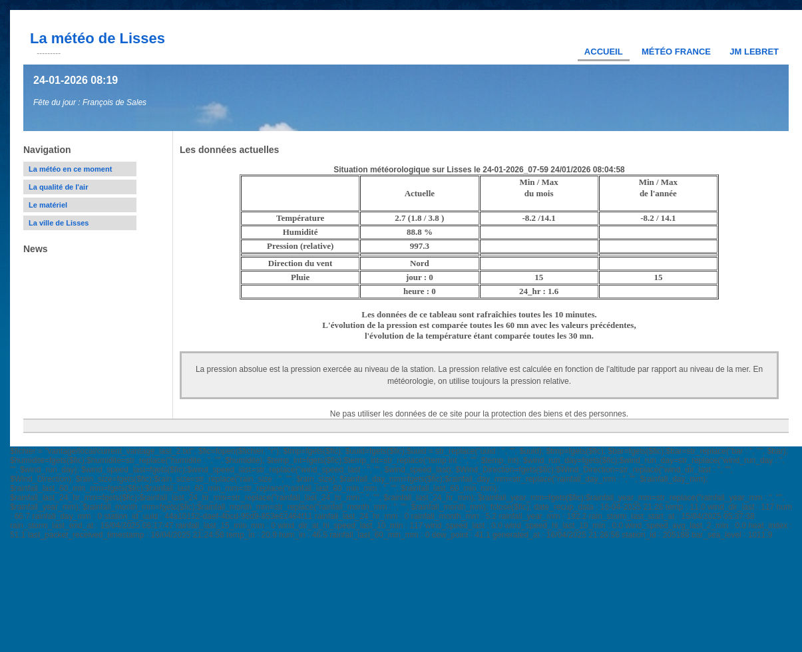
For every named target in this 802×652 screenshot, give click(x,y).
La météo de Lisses (97, 38)
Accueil (603, 52)
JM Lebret (754, 52)
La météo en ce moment (70, 169)
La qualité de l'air (58, 187)
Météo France (676, 52)
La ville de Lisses (59, 223)
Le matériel (48, 205)
